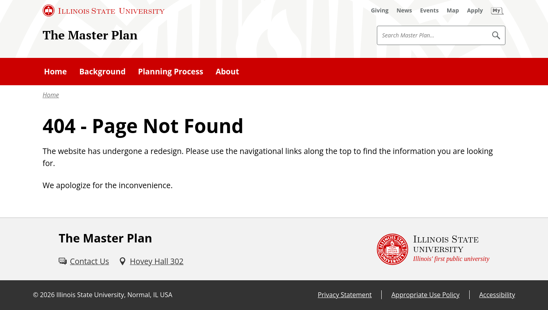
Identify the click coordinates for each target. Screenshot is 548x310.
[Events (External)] (429, 10)
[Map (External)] (453, 10)
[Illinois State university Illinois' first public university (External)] (433, 249)
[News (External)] (404, 10)
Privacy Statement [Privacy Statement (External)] (345, 294)
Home (51, 94)
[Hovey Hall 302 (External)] (151, 261)
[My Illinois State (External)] (497, 10)
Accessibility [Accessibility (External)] (497, 294)
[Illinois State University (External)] (104, 10)
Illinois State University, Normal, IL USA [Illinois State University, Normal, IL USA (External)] (114, 294)
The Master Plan (90, 35)
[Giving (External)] (379, 10)
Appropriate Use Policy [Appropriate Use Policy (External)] (425, 294)
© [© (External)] (35, 294)
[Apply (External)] (475, 10)
